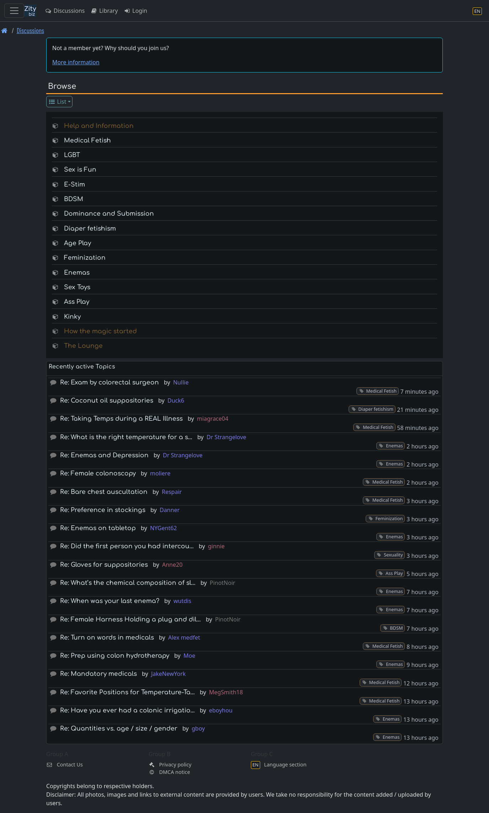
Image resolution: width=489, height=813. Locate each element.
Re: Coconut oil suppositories (106, 400)
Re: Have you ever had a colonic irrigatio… (127, 710)
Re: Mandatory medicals (98, 674)
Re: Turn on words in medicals (107, 637)
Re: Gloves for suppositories (104, 564)
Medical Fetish (87, 140)
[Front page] (4, 30)
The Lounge (83, 346)
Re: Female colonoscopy (98, 473)
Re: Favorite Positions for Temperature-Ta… (127, 692)
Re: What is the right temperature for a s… (126, 437)
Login (135, 11)
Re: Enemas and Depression (104, 455)
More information (76, 62)
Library (104, 11)
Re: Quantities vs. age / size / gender (118, 728)
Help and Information (99, 126)
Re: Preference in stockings (102, 510)
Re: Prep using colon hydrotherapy (114, 655)
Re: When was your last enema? (109, 601)
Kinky (72, 316)
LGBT (72, 155)
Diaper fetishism (90, 228)
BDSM (73, 199)
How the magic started (100, 331)
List (57, 102)
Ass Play (76, 301)
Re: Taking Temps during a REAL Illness (121, 418)
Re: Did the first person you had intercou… (127, 546)
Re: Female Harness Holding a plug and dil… (130, 619)
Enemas (77, 272)
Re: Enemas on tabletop (98, 528)
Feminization (85, 257)
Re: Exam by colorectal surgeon (109, 382)
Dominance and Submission (109, 213)
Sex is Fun (80, 169)
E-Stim (74, 184)
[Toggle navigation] (14, 11)
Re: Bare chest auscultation (103, 492)
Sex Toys (77, 287)
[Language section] (477, 11)
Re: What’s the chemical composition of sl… (127, 583)
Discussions (65, 11)
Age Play (77, 243)
